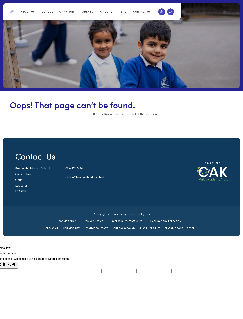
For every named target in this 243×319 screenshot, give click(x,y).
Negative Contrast (96, 228)
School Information (58, 11)
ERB (124, 11)
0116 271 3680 (74, 168)
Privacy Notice (94, 221)
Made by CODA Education (165, 221)
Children (107, 11)
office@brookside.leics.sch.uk (85, 177)
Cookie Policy (67, 221)
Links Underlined (150, 228)
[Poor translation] (12, 265)
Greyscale (52, 228)
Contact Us (142, 11)
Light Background (123, 228)
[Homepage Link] (12, 12)
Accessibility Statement (127, 221)
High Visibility (71, 228)
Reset (190, 228)
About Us (28, 11)
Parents (87, 11)
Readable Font (174, 228)
